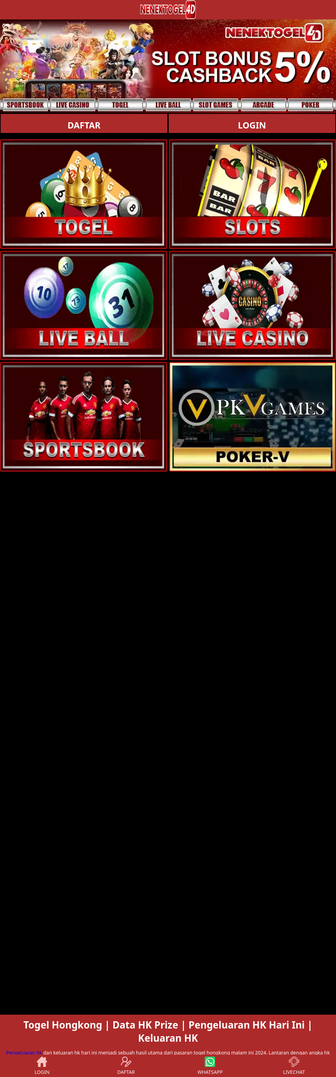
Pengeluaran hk (24, 1052)
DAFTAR (84, 125)
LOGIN (252, 125)
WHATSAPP (210, 1066)
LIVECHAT (294, 1066)
